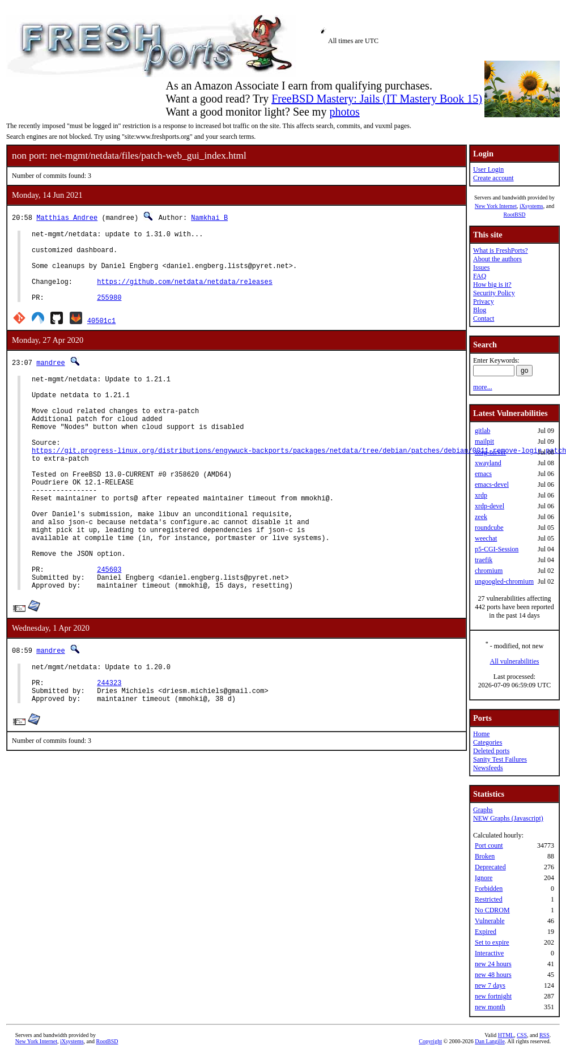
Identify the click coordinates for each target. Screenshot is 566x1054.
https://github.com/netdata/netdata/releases (185, 293)
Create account (493, 178)
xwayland (488, 463)
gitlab (482, 431)
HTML (506, 1035)
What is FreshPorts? (500, 250)
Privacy (483, 301)
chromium (489, 571)
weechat (486, 538)
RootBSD (515, 214)
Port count (489, 845)
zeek (481, 517)
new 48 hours (493, 975)
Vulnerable (490, 921)
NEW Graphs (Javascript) (508, 818)
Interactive (489, 953)
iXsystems (531, 206)
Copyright (430, 1041)
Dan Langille (489, 1041)
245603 (109, 627)
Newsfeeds (488, 768)
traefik (483, 560)
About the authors (497, 259)
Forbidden (489, 888)
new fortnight (493, 996)
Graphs (483, 810)
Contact (483, 318)
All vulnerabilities (514, 661)
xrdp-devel (489, 506)
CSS (522, 1035)
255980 (109, 312)
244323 (109, 749)
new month (490, 1007)
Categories (487, 742)
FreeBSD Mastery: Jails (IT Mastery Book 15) (376, 98)
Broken (485, 856)
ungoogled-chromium (504, 581)
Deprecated (490, 867)
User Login (488, 169)
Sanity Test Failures (500, 759)
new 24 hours (493, 964)
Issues (481, 267)
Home (481, 734)
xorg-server (490, 452)
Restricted (489, 899)
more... (482, 387)
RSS (544, 1035)
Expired (485, 932)
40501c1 (101, 336)
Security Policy (494, 293)
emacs (483, 474)
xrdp (481, 495)
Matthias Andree (66, 217)
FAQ (479, 276)
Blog (479, 310)
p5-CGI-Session (496, 549)
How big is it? (492, 284)
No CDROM (492, 910)
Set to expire (492, 942)
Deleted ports (491, 751)
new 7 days (490, 985)
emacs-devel (492, 484)
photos (344, 111)
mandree (50, 377)
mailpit (484, 441)
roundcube (489, 528)
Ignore (483, 878)
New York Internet (496, 206)
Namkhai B (209, 217)
